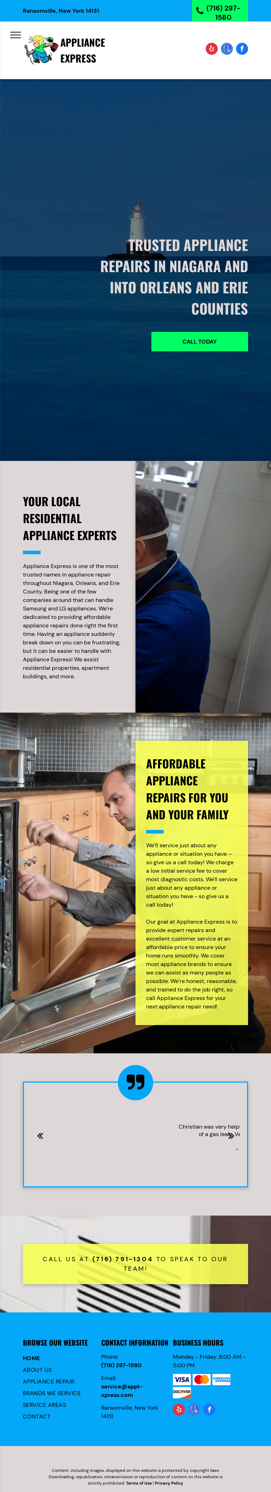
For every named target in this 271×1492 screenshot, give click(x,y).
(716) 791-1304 (122, 1259)
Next (231, 1140)
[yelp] (212, 50)
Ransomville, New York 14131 (61, 10)
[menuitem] (60, 1358)
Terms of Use (139, 1483)
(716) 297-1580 (121, 1365)
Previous (40, 1140)
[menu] (15, 35)
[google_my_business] (227, 50)
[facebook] (242, 50)
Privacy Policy (169, 1483)
